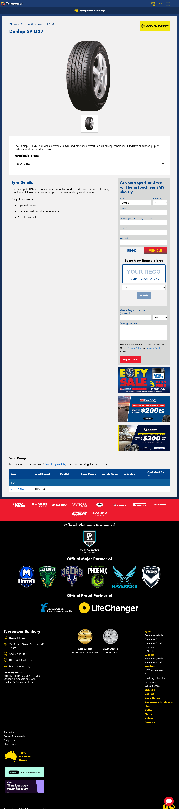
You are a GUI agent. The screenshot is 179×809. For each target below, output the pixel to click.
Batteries (149, 674)
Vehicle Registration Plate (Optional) (132, 312)
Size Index (9, 732)
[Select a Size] (89, 163)
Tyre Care (149, 647)
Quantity (157, 198)
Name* (124, 208)
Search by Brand (153, 643)
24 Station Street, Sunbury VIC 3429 (27, 646)
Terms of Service (154, 348)
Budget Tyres (10, 740)
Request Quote (130, 359)
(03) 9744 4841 (19, 653)
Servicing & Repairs (155, 678)
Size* (123, 198)
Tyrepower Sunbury (89, 10)
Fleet (148, 705)
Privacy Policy (134, 348)
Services (150, 666)
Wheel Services (152, 685)
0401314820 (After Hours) (21, 660)
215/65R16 (17, 489)
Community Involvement (160, 701)
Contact (149, 693)
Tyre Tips (149, 650)
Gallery (149, 709)
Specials (150, 689)
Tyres (148, 631)
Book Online (152, 697)
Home (14, 24)
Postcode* (125, 238)
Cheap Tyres (10, 744)
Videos (149, 717)
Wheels (149, 654)
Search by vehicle (55, 464)
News (148, 713)
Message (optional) (129, 323)
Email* (123, 228)
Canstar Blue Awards (14, 736)
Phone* (136, 218)
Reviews (150, 721)
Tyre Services (151, 682)
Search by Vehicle (154, 635)
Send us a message (20, 666)
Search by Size (152, 639)
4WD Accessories (154, 670)
